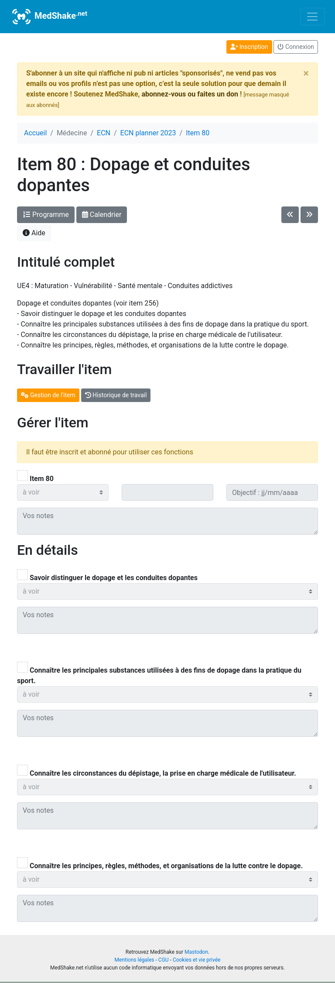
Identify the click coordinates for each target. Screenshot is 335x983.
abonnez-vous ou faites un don (189, 94)
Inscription (249, 46)
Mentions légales (134, 960)
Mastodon (196, 952)
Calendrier (102, 214)
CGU (163, 960)
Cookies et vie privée (197, 960)
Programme (46, 214)
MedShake (48, 16)
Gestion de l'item (48, 395)
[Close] (306, 73)
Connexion (295, 46)
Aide (34, 233)
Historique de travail (116, 395)
